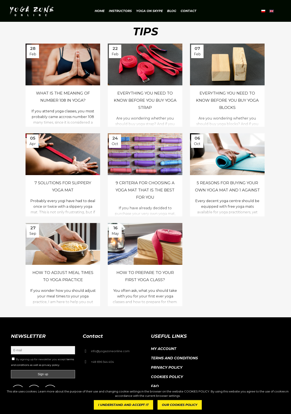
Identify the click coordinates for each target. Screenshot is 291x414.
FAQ (155, 386)
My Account (163, 349)
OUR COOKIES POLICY (179, 405)
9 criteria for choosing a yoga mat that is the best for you (145, 190)
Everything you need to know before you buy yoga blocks (227, 100)
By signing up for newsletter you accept (42, 362)
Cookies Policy (167, 377)
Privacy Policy (166, 367)
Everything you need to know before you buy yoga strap (145, 100)
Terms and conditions (174, 358)
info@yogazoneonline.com (110, 351)
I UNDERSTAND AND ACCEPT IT (123, 405)
